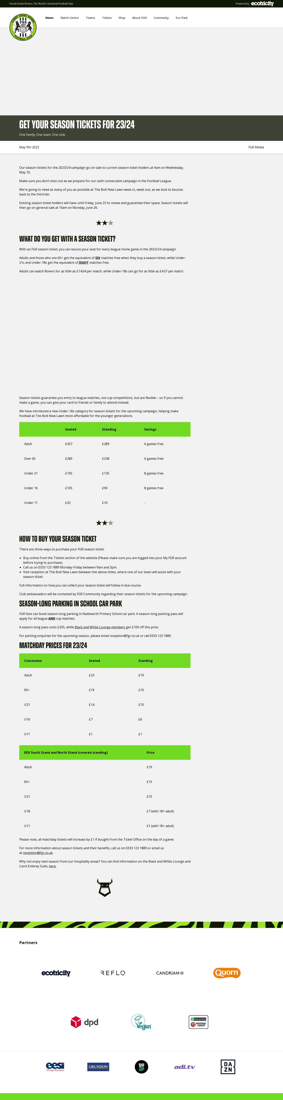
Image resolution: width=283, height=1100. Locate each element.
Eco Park (181, 18)
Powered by (255, 3)
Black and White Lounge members (100, 627)
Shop (122, 18)
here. (52, 866)
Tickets (107, 18)
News (49, 18)
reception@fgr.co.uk (38, 853)
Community (161, 18)
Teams (90, 18)
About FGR (139, 18)
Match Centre (70, 18)
